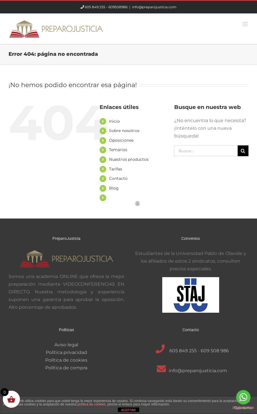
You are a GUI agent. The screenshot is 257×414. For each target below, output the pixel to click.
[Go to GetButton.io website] (243, 408)
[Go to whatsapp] (243, 397)
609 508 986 (215, 350)
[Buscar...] (206, 150)
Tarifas (115, 169)
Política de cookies (66, 360)
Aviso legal (66, 344)
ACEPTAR (128, 410)
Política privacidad (66, 352)
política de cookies (91, 404)
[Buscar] (243, 150)
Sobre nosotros (124, 130)
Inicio (114, 121)
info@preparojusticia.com (154, 7)
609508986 (118, 7)
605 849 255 (95, 7)
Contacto (118, 178)
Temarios (118, 149)
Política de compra (66, 367)
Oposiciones (121, 140)
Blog (114, 188)
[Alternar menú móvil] (245, 24)
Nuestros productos (129, 159)
